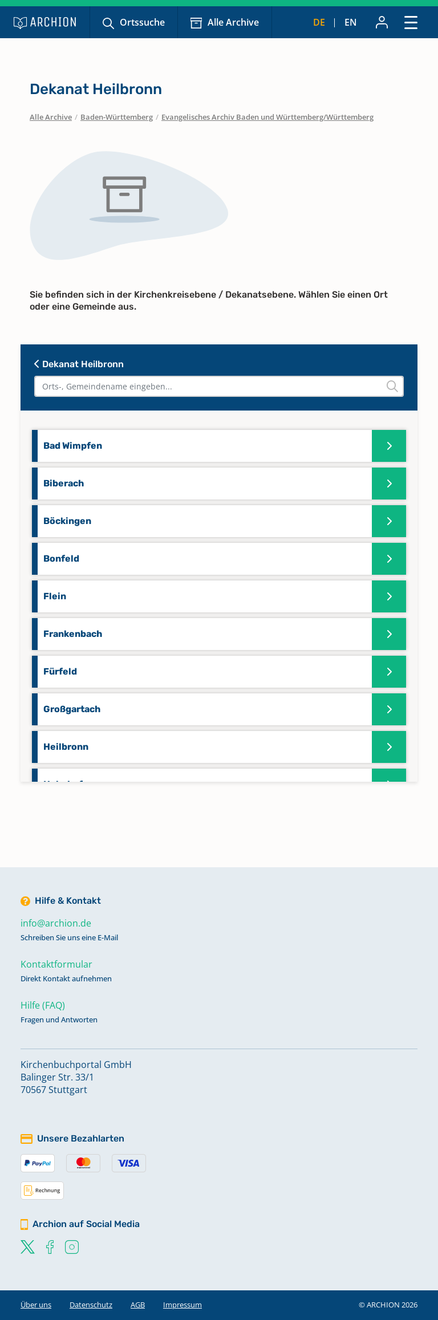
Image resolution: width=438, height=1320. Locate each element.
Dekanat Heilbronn (79, 364)
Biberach (63, 483)
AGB (138, 1304)
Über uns (36, 1304)
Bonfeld (61, 558)
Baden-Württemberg (116, 117)
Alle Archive (233, 22)
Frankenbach (72, 633)
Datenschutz (91, 1304)
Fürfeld (60, 671)
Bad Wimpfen (72, 445)
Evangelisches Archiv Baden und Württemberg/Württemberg (267, 117)
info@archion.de (56, 923)
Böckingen (67, 520)
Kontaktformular (56, 964)
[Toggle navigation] (411, 22)
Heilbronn (65, 746)
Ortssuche (142, 22)
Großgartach (71, 709)
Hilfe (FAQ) (43, 1005)
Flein (54, 596)
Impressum (182, 1304)
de (319, 22)
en (350, 22)
